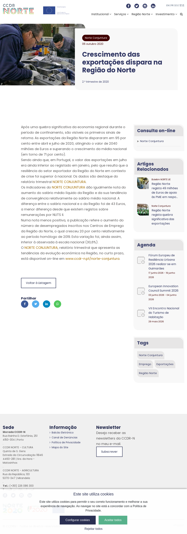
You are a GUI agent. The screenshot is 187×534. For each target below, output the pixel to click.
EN (167, 5)
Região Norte (142, 14)
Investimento (166, 14)
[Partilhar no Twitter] (35, 304)
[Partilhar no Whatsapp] (57, 304)
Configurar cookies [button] (78, 520)
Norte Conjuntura (152, 141)
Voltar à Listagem (38, 283)
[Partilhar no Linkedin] (46, 304)
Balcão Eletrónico (61, 432)
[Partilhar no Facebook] (24, 304)
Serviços (121, 14)
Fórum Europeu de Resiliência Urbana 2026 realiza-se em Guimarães (162, 262)
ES (176, 5)
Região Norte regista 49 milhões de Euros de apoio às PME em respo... (165, 190)
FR (172, 5)
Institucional (101, 14)
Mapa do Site (58, 447)
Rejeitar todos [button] (94, 528)
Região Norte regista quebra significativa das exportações (163, 217)
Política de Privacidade (65, 442)
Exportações (165, 364)
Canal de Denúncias (63, 437)
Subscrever (109, 452)
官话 (182, 5)
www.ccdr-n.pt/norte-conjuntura (92, 258)
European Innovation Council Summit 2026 (163, 288)
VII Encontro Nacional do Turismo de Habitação (163, 312)
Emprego (145, 364)
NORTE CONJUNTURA (69, 182)
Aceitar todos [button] (112, 520)
